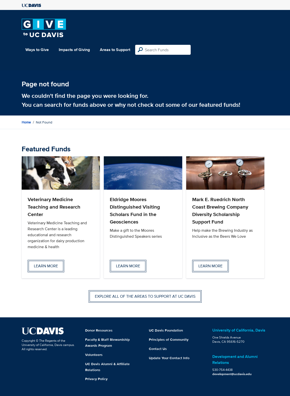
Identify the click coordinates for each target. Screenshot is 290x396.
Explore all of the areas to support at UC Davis (145, 296)
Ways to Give (37, 50)
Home (26, 122)
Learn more (46, 266)
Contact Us (158, 348)
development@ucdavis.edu (232, 374)
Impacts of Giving (74, 50)
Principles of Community (168, 339)
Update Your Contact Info (169, 357)
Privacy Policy (96, 378)
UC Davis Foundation (166, 330)
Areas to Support (115, 50)
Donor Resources (99, 330)
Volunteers (94, 354)
